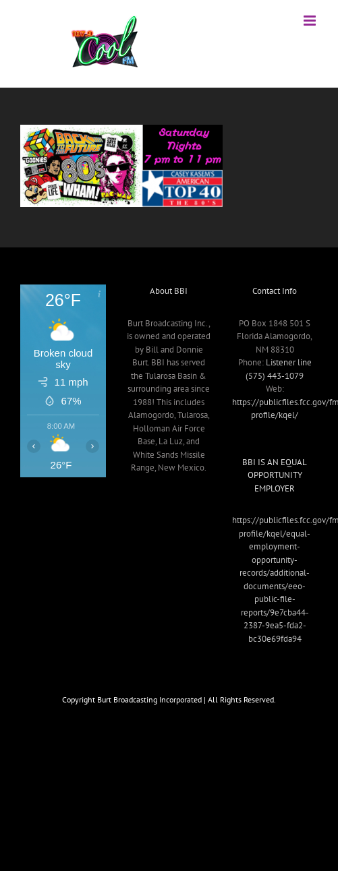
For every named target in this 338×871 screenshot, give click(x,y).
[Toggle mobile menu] (311, 20)
